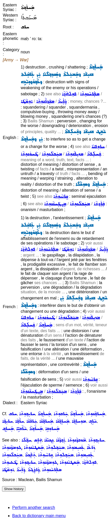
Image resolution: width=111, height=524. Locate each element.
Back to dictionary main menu (39, 516)
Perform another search (33, 507)
